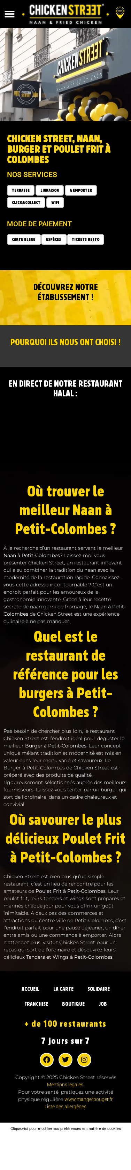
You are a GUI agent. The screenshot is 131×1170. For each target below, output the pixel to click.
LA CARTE (63, 989)
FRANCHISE (36, 1004)
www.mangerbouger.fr (88, 1099)
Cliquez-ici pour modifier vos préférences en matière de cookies (65, 1128)
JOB (103, 1004)
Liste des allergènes (65, 1106)
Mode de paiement (39, 224)
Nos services (32, 174)
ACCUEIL (30, 989)
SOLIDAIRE (98, 989)
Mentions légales (65, 1084)
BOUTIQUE (73, 1004)
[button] (9, 14)
